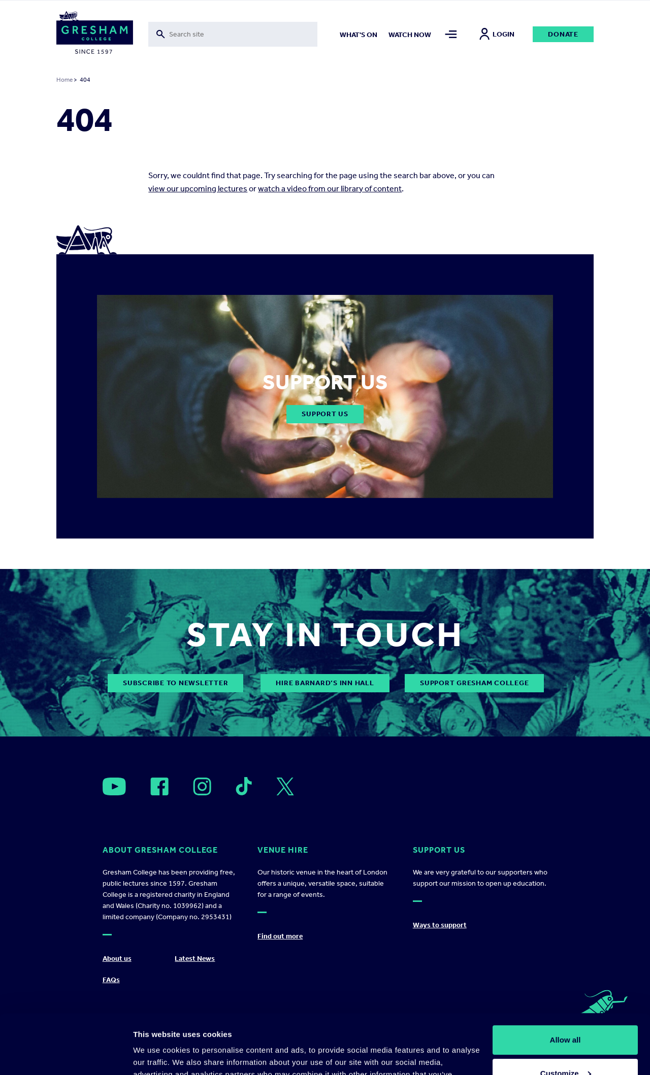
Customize (565, 1013)
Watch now (409, 34)
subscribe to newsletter (175, 683)
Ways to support (440, 925)
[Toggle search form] (232, 34)
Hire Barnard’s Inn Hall (325, 683)
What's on (358, 34)
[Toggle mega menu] (450, 34)
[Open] (114, 786)
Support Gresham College (474, 683)
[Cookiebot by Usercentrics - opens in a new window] (65, 1055)
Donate (563, 34)
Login (496, 34)
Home (64, 79)
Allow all (565, 980)
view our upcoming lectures (197, 188)
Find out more (280, 936)
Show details (156, 1055)
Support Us (325, 414)
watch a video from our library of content (330, 188)
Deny (565, 1047)
